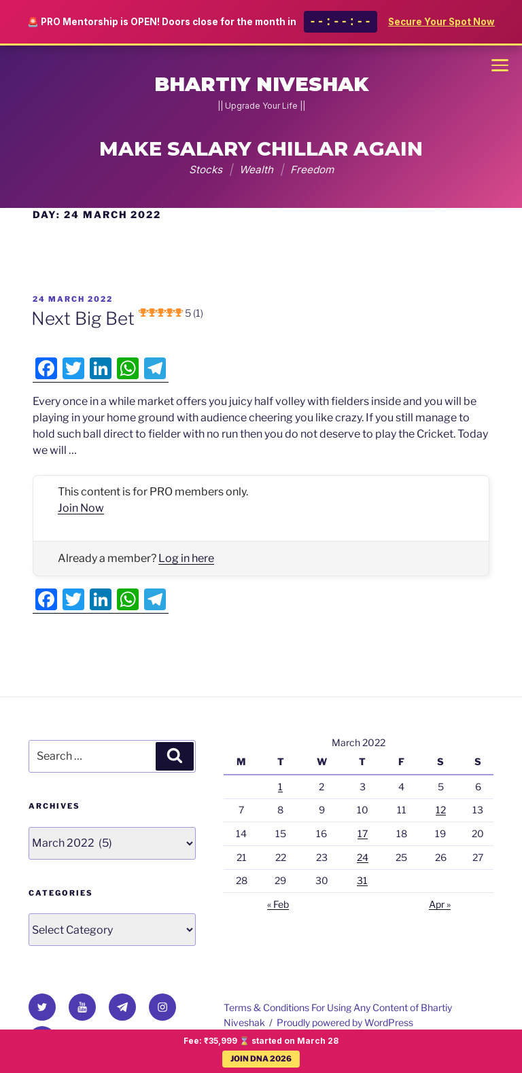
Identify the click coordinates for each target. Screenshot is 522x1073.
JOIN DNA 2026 (261, 1058)
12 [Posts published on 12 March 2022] (441, 809)
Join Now (81, 508)
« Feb (278, 904)
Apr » (440, 904)
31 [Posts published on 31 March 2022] (362, 880)
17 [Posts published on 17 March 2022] (363, 833)
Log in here (186, 558)
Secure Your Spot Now (441, 23)
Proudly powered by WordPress (345, 1022)
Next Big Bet (117, 318)
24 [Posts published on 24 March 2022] (362, 857)
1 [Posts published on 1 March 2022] (280, 786)
